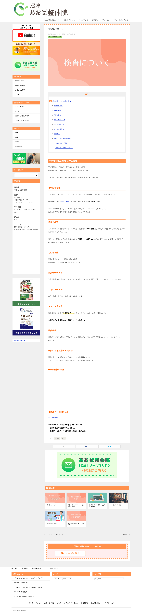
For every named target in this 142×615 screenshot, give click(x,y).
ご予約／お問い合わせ (121, 20)
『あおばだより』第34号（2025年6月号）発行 (28, 578)
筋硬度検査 (57, 110)
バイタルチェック (59, 124)
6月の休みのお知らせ (21, 582)
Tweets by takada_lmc (19, 340)
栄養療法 (125, 534)
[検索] (26, 175)
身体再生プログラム (52, 505)
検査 (63, 438)
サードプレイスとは (116, 505)
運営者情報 (84, 603)
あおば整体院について (52, 20)
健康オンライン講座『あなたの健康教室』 (97, 505)
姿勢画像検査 (58, 106)
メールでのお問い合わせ (72, 553)
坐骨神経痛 (18, 146)
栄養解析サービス (52, 523)
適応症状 (95, 20)
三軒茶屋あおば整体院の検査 (61, 101)
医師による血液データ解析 (62, 138)
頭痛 (16, 137)
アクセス (105, 20)
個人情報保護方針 (96, 603)
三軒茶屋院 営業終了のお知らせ (24, 596)
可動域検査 (57, 115)
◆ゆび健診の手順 (61, 143)
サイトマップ (109, 603)
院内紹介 (18, 111)
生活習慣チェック (59, 120)
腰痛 (16, 132)
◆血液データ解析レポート (64, 148)
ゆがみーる (65, 201)
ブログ (59, 603)
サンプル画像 (53, 417)
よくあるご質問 (20, 90)
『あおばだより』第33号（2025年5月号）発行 (28, 587)
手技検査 (57, 134)
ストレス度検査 (59, 129)
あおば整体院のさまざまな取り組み (76, 524)
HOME (31, 603)
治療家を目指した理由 (22, 116)
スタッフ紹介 (83, 20)
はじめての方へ (69, 20)
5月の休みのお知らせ (21, 592)
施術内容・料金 (20, 85)
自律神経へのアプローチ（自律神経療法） (76, 505)
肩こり (17, 142)
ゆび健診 (57, 438)
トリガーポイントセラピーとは (55, 534)
